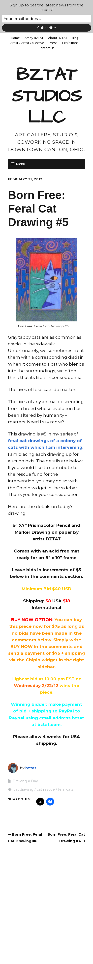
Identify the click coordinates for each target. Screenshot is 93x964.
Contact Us (46, 48)
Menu (20, 163)
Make (32, 946)
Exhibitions (70, 42)
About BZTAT (57, 38)
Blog (75, 38)
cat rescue (46, 789)
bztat (30, 768)
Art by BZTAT (34, 38)
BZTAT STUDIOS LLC (47, 96)
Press (53, 42)
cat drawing (23, 789)
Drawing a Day (25, 781)
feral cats (65, 789)
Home (15, 38)
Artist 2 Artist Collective (27, 42)
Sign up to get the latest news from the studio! (47, 7)
